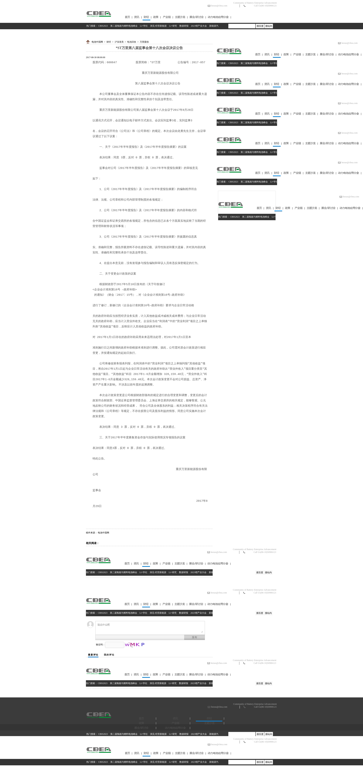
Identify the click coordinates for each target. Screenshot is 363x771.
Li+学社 (144, 26)
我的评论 (109, 654)
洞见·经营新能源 (158, 26)
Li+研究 (173, 26)
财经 (109, 42)
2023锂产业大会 (199, 26)
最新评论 (93, 654)
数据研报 (183, 26)
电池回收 (131, 42)
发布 (194, 637)
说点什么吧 (150, 628)
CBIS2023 (103, 26)
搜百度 (260, 26)
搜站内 (268, 26)
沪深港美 (119, 42)
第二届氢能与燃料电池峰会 (123, 26)
